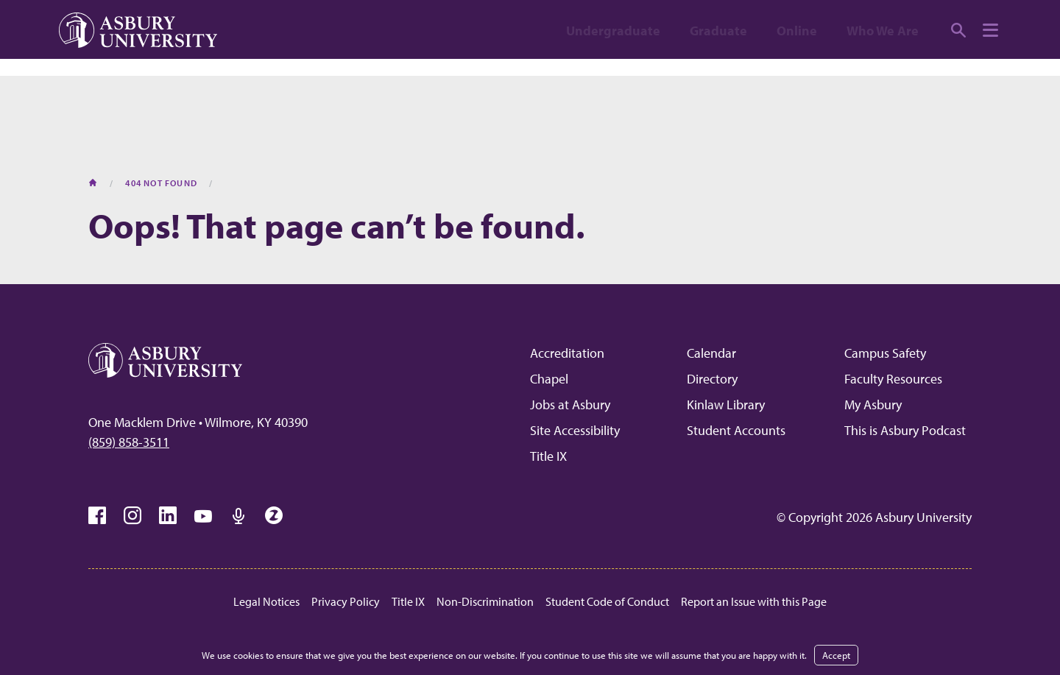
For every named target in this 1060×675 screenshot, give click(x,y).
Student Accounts (736, 430)
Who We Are (883, 82)
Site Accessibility (575, 430)
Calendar (711, 352)
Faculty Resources (893, 378)
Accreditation (567, 352)
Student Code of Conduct (607, 601)
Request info (855, 23)
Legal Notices (266, 601)
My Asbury (873, 404)
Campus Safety (885, 352)
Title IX (548, 456)
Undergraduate (613, 82)
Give (951, 23)
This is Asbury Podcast (905, 430)
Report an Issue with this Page (754, 601)
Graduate (718, 82)
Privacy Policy (345, 601)
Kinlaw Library (726, 404)
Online (797, 82)
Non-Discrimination (485, 601)
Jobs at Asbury (570, 404)
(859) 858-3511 (128, 442)
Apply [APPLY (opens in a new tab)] (682, 23)
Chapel (549, 378)
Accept (836, 655)
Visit (757, 23)
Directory (712, 378)
